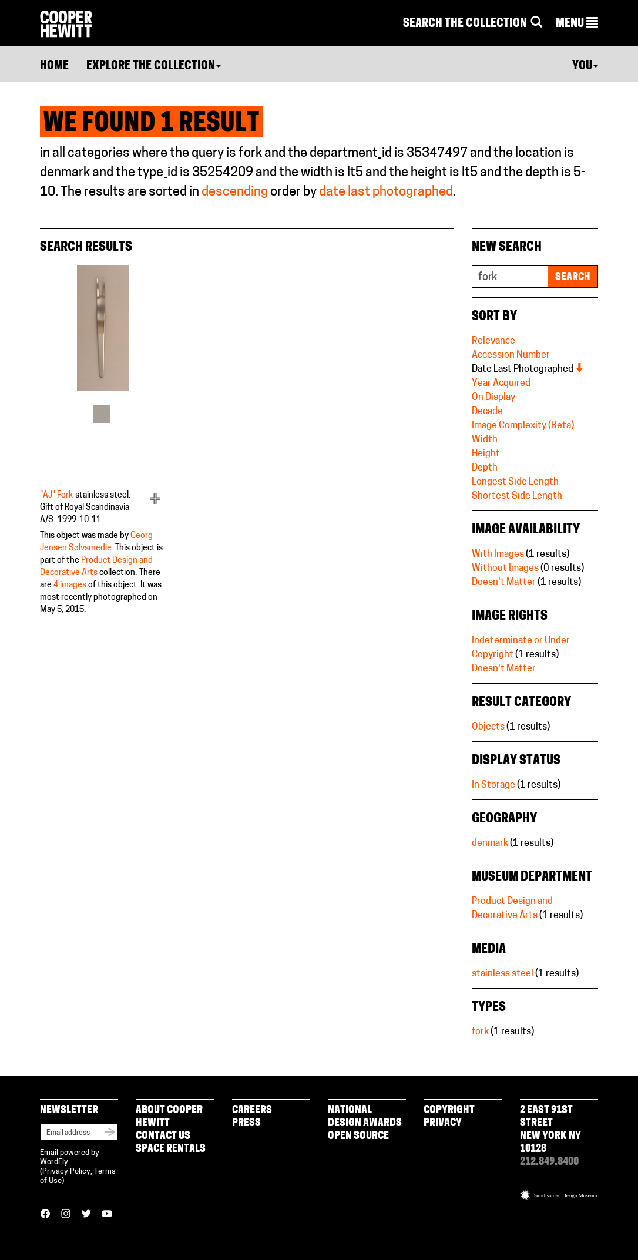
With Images (498, 554)
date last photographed (386, 192)
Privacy (443, 1123)
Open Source (358, 1136)
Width (485, 440)
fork (480, 1032)
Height (486, 454)
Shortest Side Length (517, 496)
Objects (488, 727)
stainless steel (502, 974)
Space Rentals (171, 1149)
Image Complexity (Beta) (523, 426)
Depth (485, 468)
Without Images (505, 568)
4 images (69, 585)
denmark (490, 843)
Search (572, 277)
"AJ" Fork (56, 495)
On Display (493, 397)
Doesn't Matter (504, 582)
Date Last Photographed (528, 369)
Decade (487, 411)
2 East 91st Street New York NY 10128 (550, 1130)
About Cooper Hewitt (169, 1117)
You (585, 66)
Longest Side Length (515, 482)
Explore (153, 66)
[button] (577, 24)
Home (54, 66)
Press (246, 1123)
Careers (252, 1110)
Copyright (449, 1110)
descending (235, 192)
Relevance (493, 341)
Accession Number (511, 355)
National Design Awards (365, 1117)
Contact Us (163, 1136)
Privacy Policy (66, 1171)
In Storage (493, 785)
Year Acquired (501, 383)
